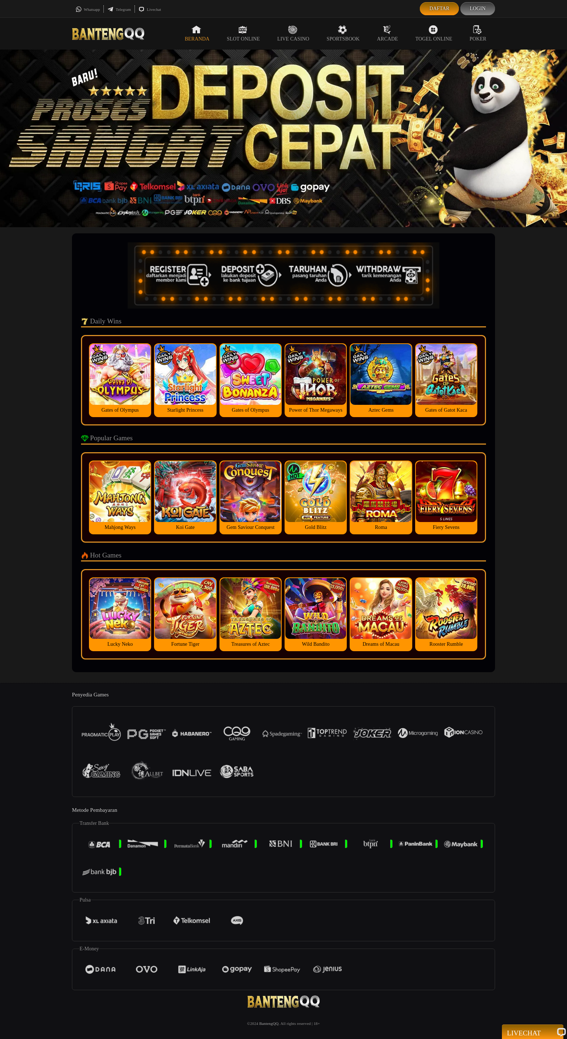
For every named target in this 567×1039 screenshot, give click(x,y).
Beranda (197, 33)
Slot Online (243, 33)
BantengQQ (268, 1023)
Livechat (149, 9)
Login (478, 8)
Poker (478, 33)
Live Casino (293, 33)
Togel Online (433, 33)
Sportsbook (343, 33)
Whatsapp (88, 9)
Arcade (387, 33)
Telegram (119, 9)
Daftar (439, 8)
